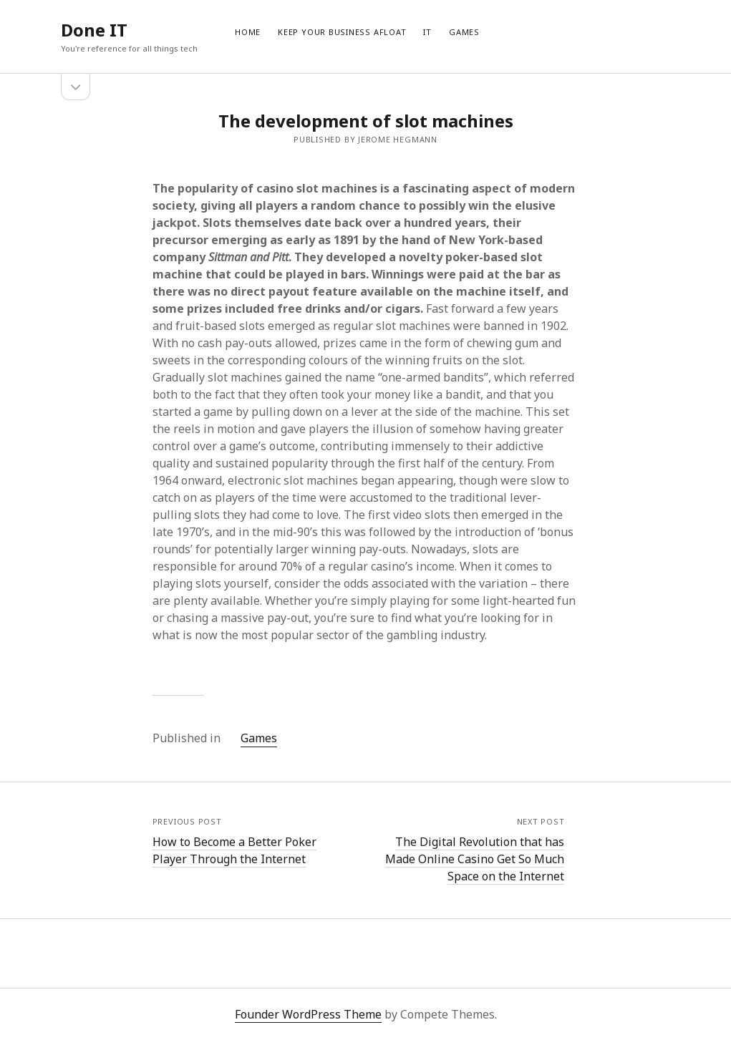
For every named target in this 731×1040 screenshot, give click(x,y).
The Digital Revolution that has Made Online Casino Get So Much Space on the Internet (474, 859)
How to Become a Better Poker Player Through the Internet (234, 850)
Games (464, 31)
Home (248, 31)
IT (427, 31)
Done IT (94, 30)
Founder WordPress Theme (308, 1014)
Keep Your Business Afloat (342, 31)
